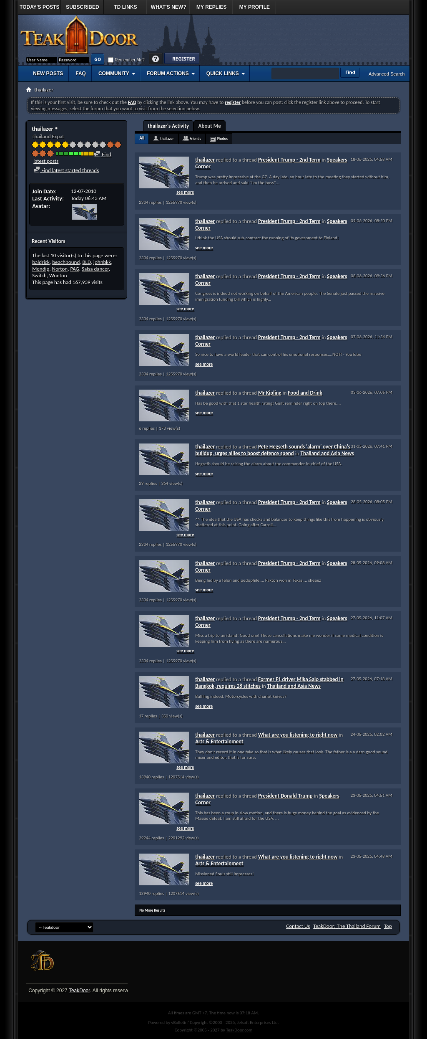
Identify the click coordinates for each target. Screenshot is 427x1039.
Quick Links (222, 73)
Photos (222, 138)
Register (181, 59)
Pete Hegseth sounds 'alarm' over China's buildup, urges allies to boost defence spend (272, 449)
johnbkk (102, 262)
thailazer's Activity (168, 126)
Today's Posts (40, 7)
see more (185, 192)
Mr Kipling (269, 393)
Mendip (40, 269)
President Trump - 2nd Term (289, 160)
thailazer (166, 138)
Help (156, 59)
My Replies (211, 7)
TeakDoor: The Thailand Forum (347, 926)
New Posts (48, 73)
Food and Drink (305, 393)
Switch (39, 275)
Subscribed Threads (82, 9)
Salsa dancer (95, 269)
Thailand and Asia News (327, 453)
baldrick (41, 262)
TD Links (125, 7)
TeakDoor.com (239, 1030)
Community (113, 73)
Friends (195, 138)
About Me (209, 126)
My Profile (254, 7)
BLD (86, 262)
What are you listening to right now (298, 735)
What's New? (168, 7)
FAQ (80, 73)
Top (388, 926)
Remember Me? (126, 60)
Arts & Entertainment (219, 741)
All (141, 138)
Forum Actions (168, 73)
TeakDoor (79, 990)
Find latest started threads (66, 170)
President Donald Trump (285, 796)
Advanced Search (387, 73)
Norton (60, 269)
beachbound (66, 262)
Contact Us (298, 926)
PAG (74, 269)
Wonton (58, 275)
